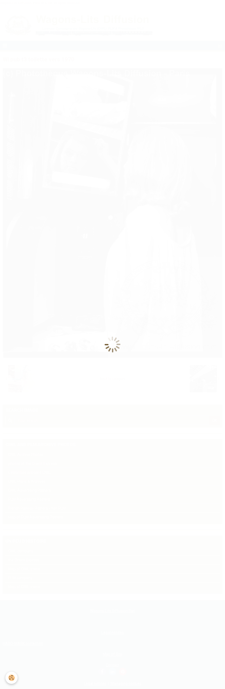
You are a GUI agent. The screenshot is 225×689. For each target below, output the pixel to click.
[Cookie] (11, 678)
